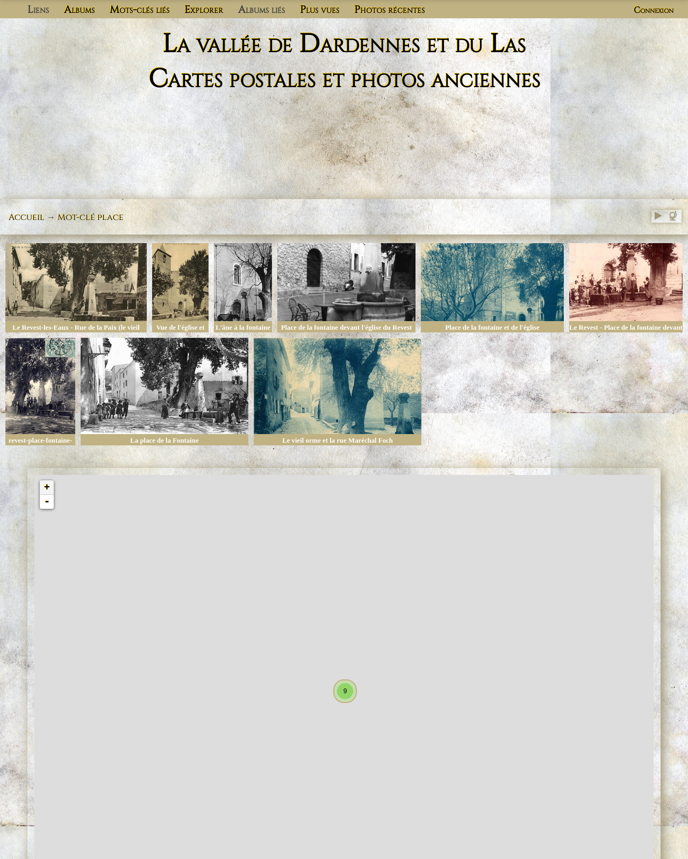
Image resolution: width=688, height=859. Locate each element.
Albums (79, 10)
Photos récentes (389, 10)
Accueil (27, 217)
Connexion (653, 10)
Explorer (203, 10)
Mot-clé (76, 217)
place (110, 217)
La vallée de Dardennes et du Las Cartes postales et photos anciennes (344, 62)
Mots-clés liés (139, 10)
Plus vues (319, 10)
